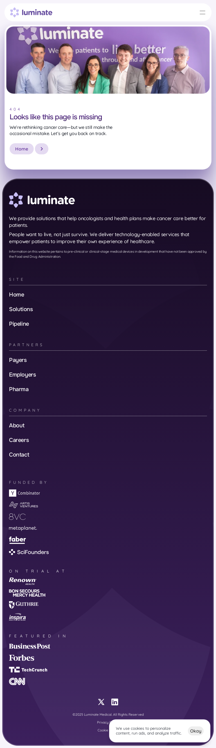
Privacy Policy (108, 722)
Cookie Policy (108, 730)
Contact (19, 454)
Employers (22, 374)
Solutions (21, 309)
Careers (19, 440)
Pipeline (19, 323)
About (16, 425)
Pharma (19, 389)
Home (16, 294)
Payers (18, 360)
